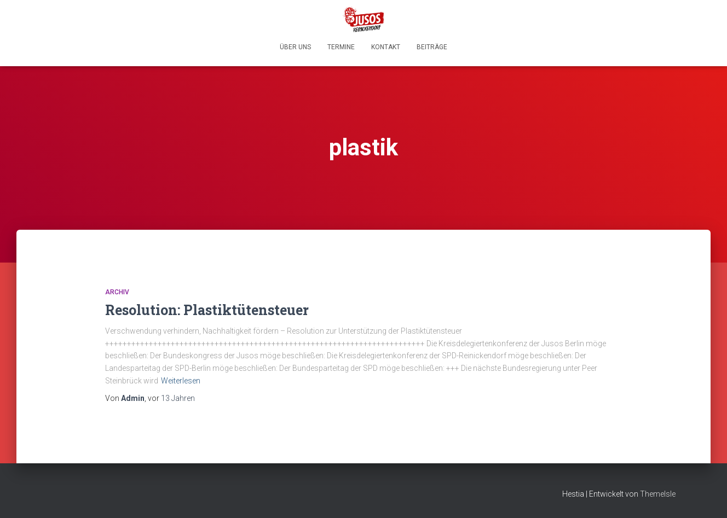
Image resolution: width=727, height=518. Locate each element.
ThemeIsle (658, 494)
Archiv (117, 292)
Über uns (295, 47)
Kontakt (385, 47)
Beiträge (432, 47)
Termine (341, 47)
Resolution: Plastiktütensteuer (207, 310)
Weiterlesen (180, 380)
